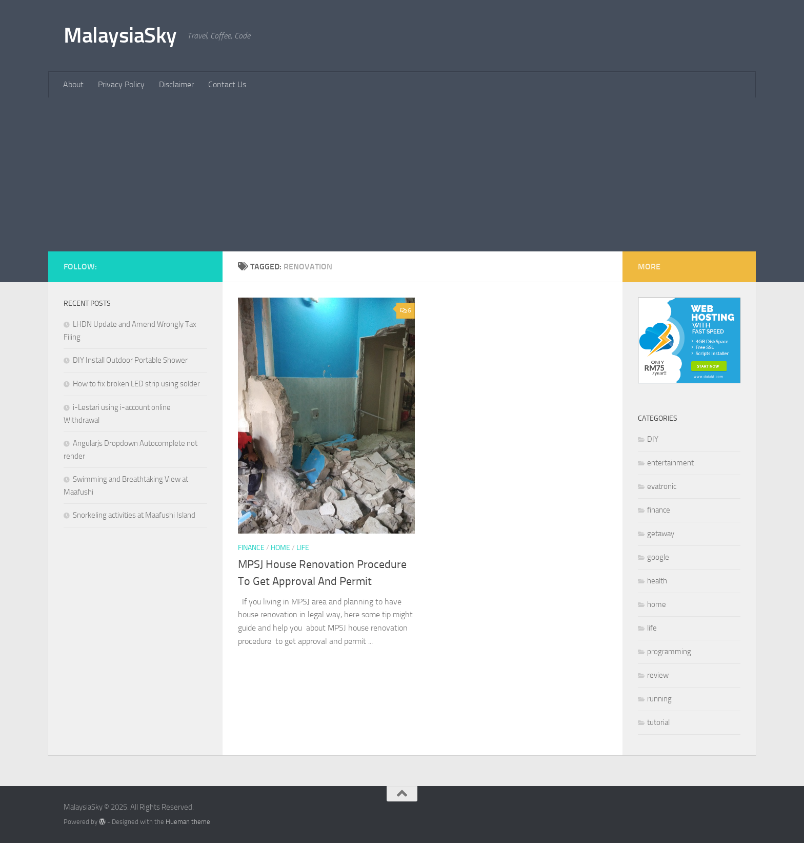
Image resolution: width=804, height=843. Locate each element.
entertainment (670, 462)
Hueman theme (188, 822)
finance (251, 547)
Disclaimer (176, 84)
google (658, 557)
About (73, 84)
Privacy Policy (121, 84)
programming (669, 651)
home (280, 547)
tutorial (658, 722)
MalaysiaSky (120, 35)
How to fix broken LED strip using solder (136, 383)
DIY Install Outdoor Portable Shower (130, 360)
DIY (652, 439)
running (659, 698)
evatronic (661, 486)
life (302, 547)
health (657, 580)
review (658, 675)
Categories (657, 418)
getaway (660, 533)
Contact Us (227, 84)
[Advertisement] (402, 174)
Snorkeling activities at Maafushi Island (134, 515)
